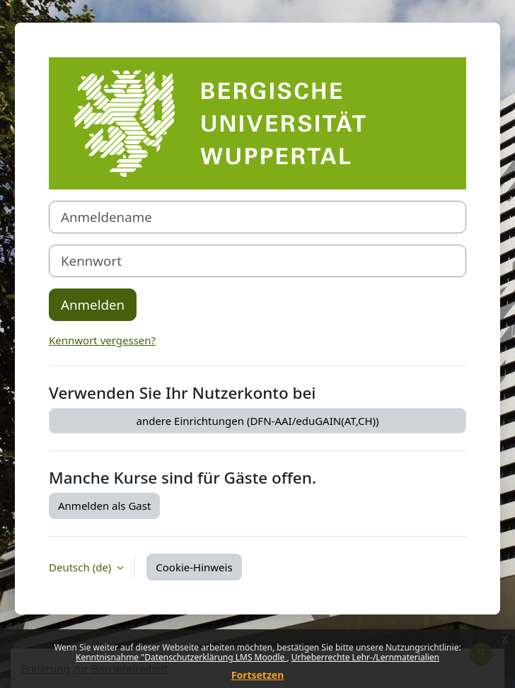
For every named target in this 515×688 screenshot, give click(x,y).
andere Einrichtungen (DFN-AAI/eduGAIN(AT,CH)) (257, 421)
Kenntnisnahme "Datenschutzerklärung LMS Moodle (181, 657)
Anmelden (93, 304)
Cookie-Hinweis (194, 567)
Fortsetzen (257, 675)
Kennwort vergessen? (102, 340)
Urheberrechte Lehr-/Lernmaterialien (365, 657)
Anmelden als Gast (104, 505)
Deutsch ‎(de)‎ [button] (81, 567)
